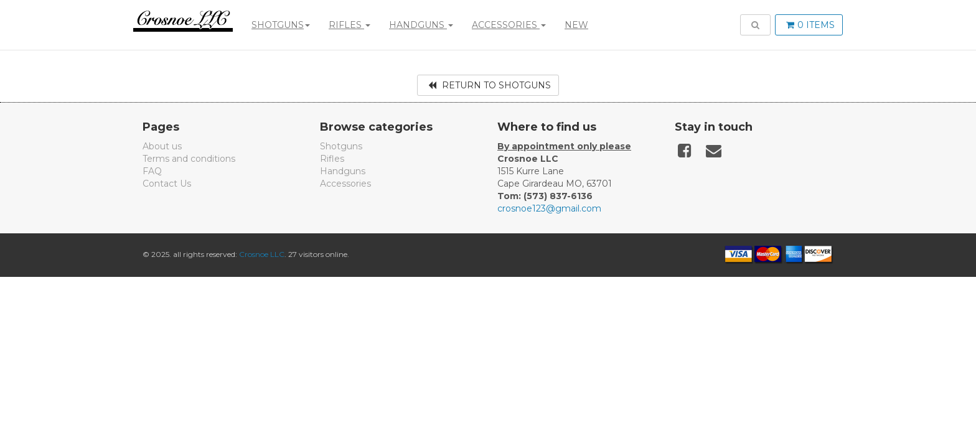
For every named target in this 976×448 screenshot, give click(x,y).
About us (162, 146)
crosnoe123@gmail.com (549, 208)
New (576, 24)
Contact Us (167, 183)
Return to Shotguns (489, 85)
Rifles (349, 24)
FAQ (152, 171)
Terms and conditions (189, 158)
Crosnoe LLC (261, 254)
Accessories (509, 24)
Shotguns (280, 24)
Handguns (421, 24)
